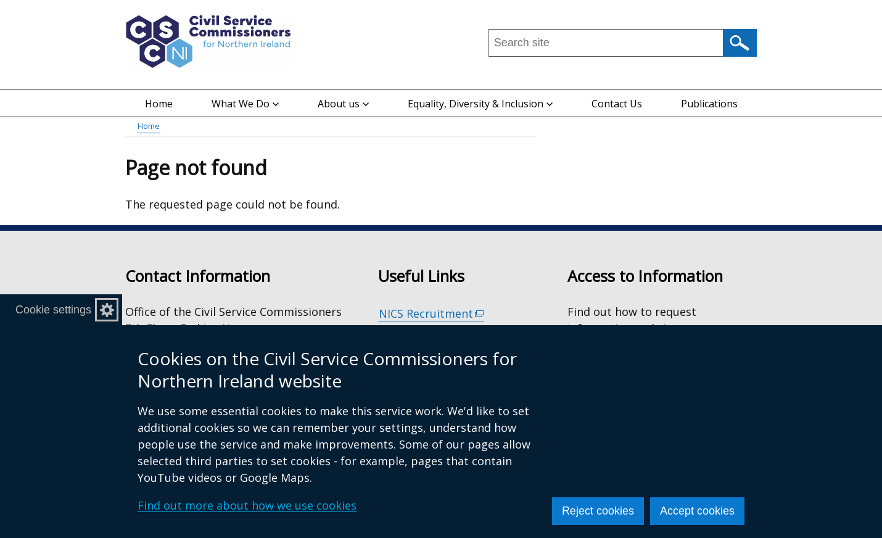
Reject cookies (598, 511)
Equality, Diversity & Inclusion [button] (480, 103)
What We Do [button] (245, 103)
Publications (709, 103)
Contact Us (616, 103)
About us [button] (343, 103)
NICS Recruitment (432, 313)
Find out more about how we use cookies (247, 505)
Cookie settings (53, 310)
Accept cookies (697, 511)
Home (159, 103)
